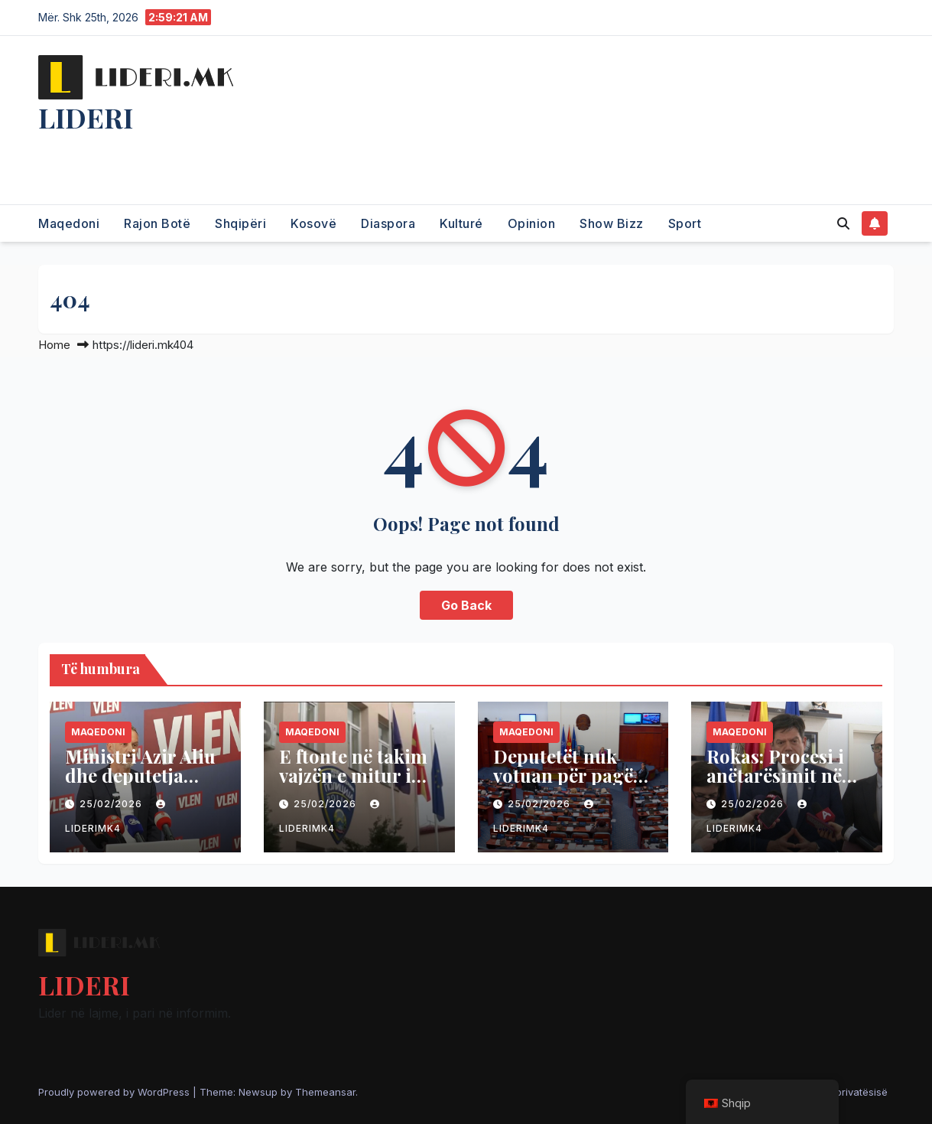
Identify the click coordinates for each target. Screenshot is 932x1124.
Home (54, 344)
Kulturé (461, 223)
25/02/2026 (112, 804)
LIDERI (85, 117)
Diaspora (388, 223)
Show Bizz (612, 223)
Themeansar (325, 1092)
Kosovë (313, 223)
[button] (843, 223)
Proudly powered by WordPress (115, 1092)
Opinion (532, 223)
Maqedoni (68, 223)
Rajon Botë (157, 223)
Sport (685, 223)
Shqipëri (240, 223)
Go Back (466, 605)
